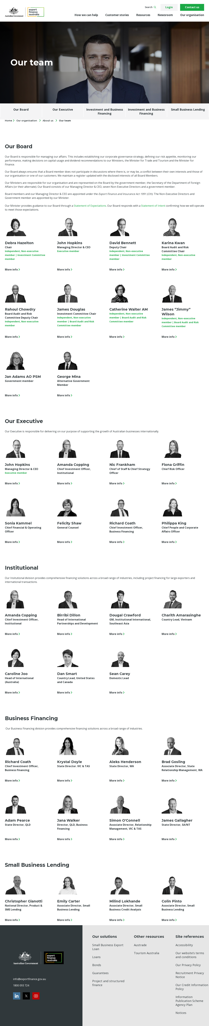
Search (150, 7)
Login (169, 7)
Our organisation (192, 15)
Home (9, 120)
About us (48, 120)
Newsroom (165, 15)
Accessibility (184, 945)
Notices (181, 1013)
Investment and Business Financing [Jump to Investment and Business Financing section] (104, 111)
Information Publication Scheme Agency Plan (189, 1001)
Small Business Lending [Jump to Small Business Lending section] (188, 109)
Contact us (192, 7)
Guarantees (100, 973)
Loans (96, 957)
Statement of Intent (153, 205)
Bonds (96, 965)
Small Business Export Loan (107, 947)
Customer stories (117, 15)
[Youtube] (36, 995)
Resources (143, 15)
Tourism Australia (146, 953)
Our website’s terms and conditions (190, 955)
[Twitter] (26, 995)
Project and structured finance (108, 983)
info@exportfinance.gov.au (29, 979)
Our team (65, 120)
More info (13, 269)
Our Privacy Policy (188, 965)
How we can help (86, 15)
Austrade (140, 945)
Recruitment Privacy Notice (190, 975)
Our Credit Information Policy (192, 987)
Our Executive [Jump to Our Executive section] (63, 109)
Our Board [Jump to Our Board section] (21, 109)
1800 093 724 (21, 985)
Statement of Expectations (90, 205)
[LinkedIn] (16, 995)
